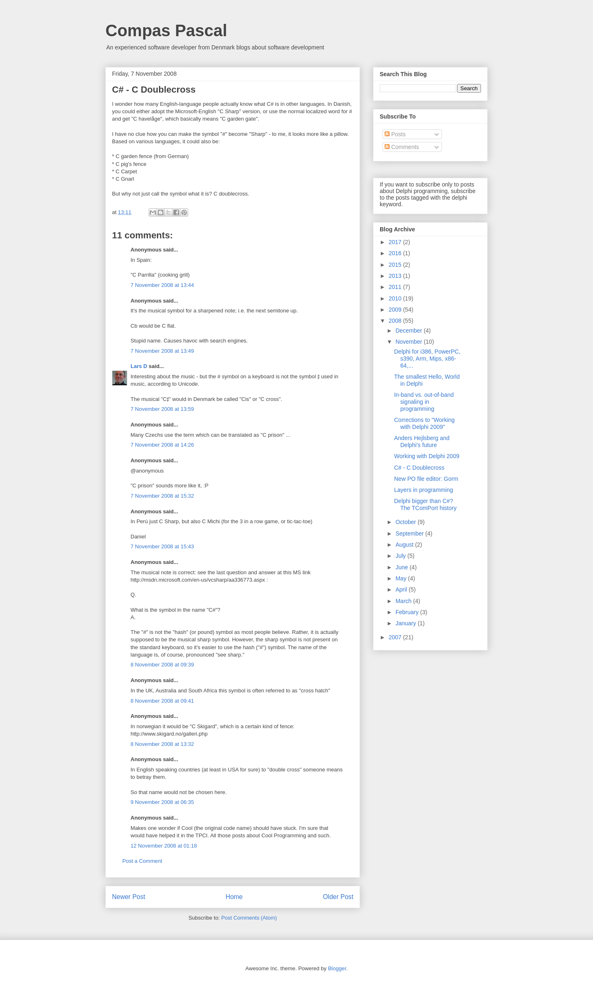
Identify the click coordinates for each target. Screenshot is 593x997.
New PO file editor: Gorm (426, 478)
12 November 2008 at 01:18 (164, 846)
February (407, 612)
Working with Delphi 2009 (427, 456)
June (402, 567)
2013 (396, 276)
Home (234, 896)
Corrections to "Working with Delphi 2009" (424, 423)
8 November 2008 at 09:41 (162, 701)
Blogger (337, 968)
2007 (396, 637)
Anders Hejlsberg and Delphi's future (422, 441)
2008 (396, 320)
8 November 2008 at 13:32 (162, 744)
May (401, 578)
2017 (396, 242)
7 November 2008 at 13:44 (162, 285)
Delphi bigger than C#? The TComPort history (425, 504)
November (409, 341)
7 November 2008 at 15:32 (162, 496)
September (410, 533)
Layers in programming (423, 490)
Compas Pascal (166, 30)
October (406, 522)
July (401, 555)
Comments (402, 147)
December (409, 330)
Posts (395, 134)
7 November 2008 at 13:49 (162, 351)
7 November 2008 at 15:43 (162, 546)
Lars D (139, 366)
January (406, 623)
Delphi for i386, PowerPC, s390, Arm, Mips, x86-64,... (427, 358)
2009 (396, 309)
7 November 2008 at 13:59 (162, 409)
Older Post (338, 896)
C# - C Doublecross (419, 467)
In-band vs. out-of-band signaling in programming (424, 401)
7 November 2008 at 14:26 (162, 445)
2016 (396, 253)
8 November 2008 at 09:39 (162, 665)
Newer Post (128, 896)
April (402, 589)
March (404, 601)
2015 (396, 264)
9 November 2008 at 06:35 (162, 802)
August (405, 544)
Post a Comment (142, 861)
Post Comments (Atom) (249, 918)
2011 (396, 287)
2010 (396, 298)
